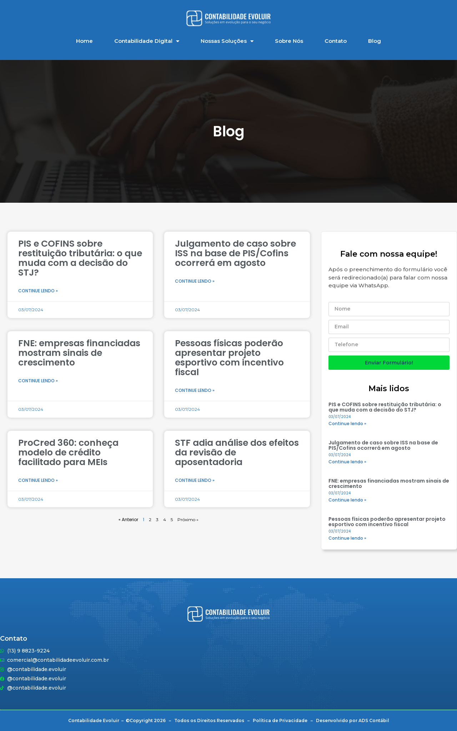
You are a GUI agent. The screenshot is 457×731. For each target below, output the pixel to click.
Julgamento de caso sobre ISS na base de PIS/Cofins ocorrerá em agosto (235, 253)
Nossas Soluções (227, 41)
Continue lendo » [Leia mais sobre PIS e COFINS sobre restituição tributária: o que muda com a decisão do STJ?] (38, 291)
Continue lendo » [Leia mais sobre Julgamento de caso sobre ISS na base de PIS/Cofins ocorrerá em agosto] (195, 281)
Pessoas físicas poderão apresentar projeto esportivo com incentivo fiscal (229, 357)
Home (84, 40)
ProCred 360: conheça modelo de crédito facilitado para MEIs (68, 452)
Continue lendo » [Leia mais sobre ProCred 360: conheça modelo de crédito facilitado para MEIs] (38, 480)
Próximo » (188, 519)
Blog (374, 40)
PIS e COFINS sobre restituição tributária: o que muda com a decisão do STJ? (80, 258)
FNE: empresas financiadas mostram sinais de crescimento (79, 353)
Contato (336, 40)
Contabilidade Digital (146, 41)
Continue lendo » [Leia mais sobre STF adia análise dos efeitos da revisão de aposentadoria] (195, 480)
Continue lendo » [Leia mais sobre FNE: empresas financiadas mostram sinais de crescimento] (38, 381)
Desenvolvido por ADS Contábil (352, 720)
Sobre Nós (289, 40)
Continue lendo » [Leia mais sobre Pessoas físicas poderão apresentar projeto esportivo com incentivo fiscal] (195, 390)
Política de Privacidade (280, 720)
